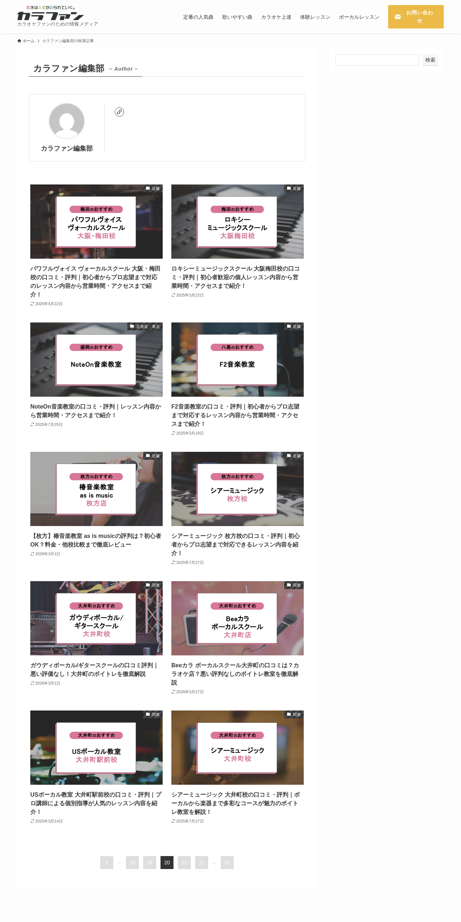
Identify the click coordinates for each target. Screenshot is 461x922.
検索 (430, 60)
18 (132, 862)
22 (202, 862)
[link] (119, 112)
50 (227, 862)
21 (184, 862)
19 (150, 862)
